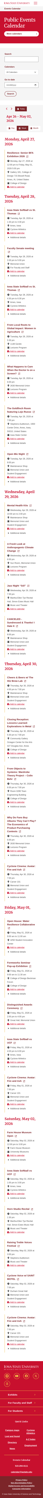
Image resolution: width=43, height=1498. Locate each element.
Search (8, 54)
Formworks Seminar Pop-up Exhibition (21, 964)
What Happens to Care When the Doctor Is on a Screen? (21, 370)
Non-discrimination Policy (21, 1483)
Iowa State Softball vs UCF (21, 1041)
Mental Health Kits (19, 505)
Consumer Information (21, 1489)
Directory (12, 1442)
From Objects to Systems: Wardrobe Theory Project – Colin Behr (21, 773)
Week (22, 128)
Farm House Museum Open (21, 1134)
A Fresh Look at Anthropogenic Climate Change (21, 547)
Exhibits (12, 1394)
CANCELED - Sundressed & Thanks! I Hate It (21, 622)
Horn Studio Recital (20, 1208)
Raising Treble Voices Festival (21, 1244)
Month (34, 128)
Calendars (10, 67)
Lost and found (12, 1436)
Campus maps (12, 1430)
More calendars (14, 34)
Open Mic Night (17, 453)
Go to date (10, 80)
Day (12, 128)
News (12, 1448)
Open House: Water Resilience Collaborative (21, 923)
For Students (15, 1411)
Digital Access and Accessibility (21, 1486)
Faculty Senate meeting (21, 248)
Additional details (18, 237)
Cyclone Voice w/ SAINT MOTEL (21, 1277)
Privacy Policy (21, 1480)
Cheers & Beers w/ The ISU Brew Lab (21, 679)
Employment (31, 1445)
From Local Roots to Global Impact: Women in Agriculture (21, 328)
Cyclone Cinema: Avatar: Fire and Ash (21, 868)
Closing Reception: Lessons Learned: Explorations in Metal (21, 723)
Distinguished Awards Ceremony (21, 1006)
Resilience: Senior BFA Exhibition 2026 (21, 154)
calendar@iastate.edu (21, 1472)
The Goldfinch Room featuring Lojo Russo (21, 410)
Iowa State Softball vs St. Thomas (21, 212)
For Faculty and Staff (20, 1402)
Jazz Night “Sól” (18, 585)
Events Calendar (12, 9)
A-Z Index (30, 1439)
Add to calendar (16, 187)
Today (21, 109)
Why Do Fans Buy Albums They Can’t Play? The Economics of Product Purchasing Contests (21, 824)
